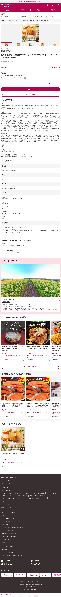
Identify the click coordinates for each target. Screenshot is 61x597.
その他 (51, 498)
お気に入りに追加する (19, 95)
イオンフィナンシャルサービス (30, 589)
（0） (12, 61)
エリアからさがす (7, 480)
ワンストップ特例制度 (8, 546)
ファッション (6, 498)
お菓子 (5, 495)
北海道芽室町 (5, 359)
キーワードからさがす (8, 483)
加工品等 (17, 495)
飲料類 (54, 493)
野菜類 (33, 493)
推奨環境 (32, 581)
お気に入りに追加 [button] (24, 360)
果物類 (26, 493)
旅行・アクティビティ (19, 498)
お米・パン (18, 493)
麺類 (11, 495)
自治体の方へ (36, 564)
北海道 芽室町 (5, 51)
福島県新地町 (55, 416)
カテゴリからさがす (7, 490)
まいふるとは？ (6, 524)
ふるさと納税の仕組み (8, 521)
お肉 (4, 493)
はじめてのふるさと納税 (8, 518)
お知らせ (35, 560)
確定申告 (4, 549)
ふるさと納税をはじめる (53, 10)
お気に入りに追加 (59, 301)
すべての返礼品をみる (30, 366)
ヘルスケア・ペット (33, 498)
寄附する (30, 89)
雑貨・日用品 (33, 495)
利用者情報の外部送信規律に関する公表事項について (31, 584)
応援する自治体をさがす (8, 10)
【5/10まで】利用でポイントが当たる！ (30, 1)
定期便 (44, 498)
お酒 (48, 493)
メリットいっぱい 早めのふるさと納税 (12, 527)
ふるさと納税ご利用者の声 (9, 536)
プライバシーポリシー (30, 586)
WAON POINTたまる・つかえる (10, 533)
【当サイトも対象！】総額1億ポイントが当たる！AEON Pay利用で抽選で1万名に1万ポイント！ (32, 16)
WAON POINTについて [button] (25, 78)
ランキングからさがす (8, 501)
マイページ (6, 560)
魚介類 (10, 493)
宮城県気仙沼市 (5, 416)
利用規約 (39, 581)
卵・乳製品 (41, 493)
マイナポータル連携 (7, 552)
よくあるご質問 (6, 539)
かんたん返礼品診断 (7, 530)
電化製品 (42, 495)
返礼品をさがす (23, 10)
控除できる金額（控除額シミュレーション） (14, 555)
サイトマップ (24, 581)
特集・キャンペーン (38, 10)
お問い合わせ (6, 564)
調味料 (25, 495)
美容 (49, 495)
